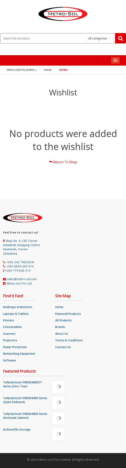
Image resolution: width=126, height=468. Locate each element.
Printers (8, 320)
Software (9, 360)
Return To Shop (63, 162)
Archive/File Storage (16, 429)
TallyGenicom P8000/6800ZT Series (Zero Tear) (22, 384)
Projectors (10, 340)
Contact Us (63, 347)
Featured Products (68, 314)
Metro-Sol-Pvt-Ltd (19, 283)
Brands (60, 327)
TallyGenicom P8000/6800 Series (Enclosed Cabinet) (25, 416)
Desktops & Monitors (17, 307)
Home (47, 70)
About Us (61, 334)
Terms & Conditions (69, 340)
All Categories (97, 38)
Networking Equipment (19, 353)
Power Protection (15, 347)
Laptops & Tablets (16, 314)
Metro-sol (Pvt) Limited (21, 70)
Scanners (9, 334)
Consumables (12, 327)
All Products (63, 320)
